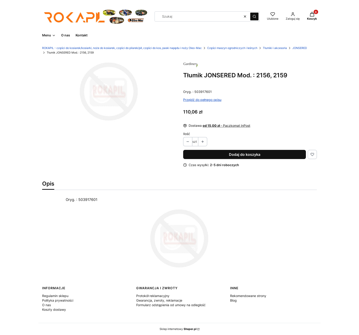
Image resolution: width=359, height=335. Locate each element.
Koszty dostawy (54, 309)
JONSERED (299, 48)
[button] (254, 16)
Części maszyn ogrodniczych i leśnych (232, 48)
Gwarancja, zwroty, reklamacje (159, 300)
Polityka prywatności (57, 300)
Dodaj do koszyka (244, 154)
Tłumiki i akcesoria (275, 48)
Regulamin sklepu (55, 296)
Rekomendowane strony (248, 296)
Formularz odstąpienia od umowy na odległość (171, 305)
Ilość (186, 134)
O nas (46, 305)
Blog (233, 300)
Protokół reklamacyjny (152, 296)
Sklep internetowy (178, 329)
